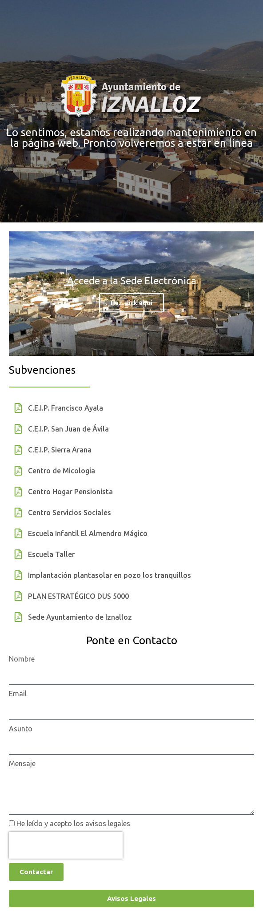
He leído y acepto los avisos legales (73, 823)
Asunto (20, 729)
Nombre (22, 659)
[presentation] (66, 845)
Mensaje (22, 763)
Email (18, 694)
